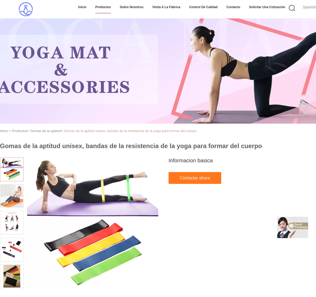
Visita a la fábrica (166, 7)
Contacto (233, 7)
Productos (103, 7)
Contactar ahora (195, 178)
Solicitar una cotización (267, 7)
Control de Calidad (203, 7)
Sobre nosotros (132, 7)
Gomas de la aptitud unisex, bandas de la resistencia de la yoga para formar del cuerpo (130, 131)
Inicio (82, 7)
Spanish (309, 7)
